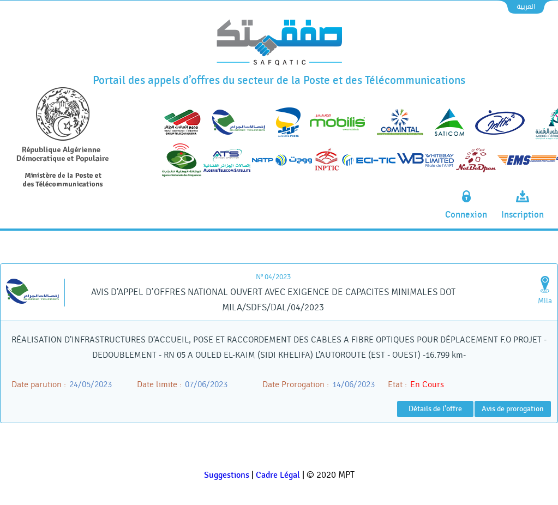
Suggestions (226, 475)
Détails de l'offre (435, 408)
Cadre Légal (278, 475)
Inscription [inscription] (522, 214)
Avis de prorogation (513, 408)
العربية (526, 7)
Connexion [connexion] (466, 214)
